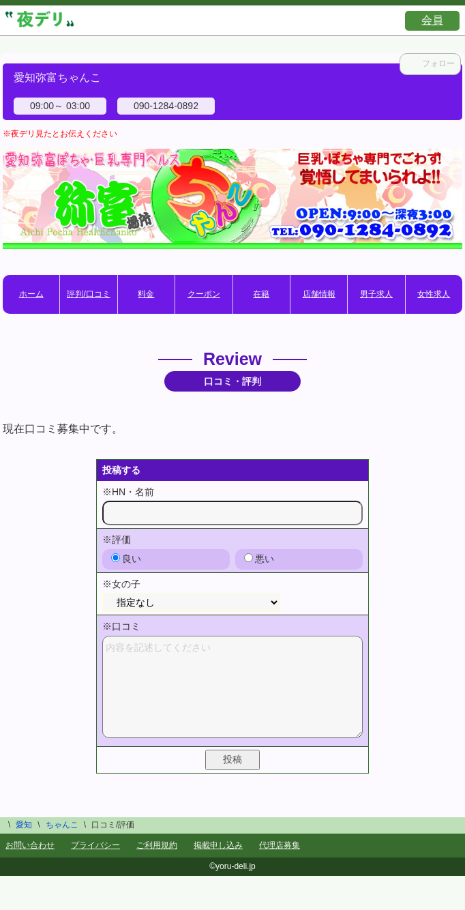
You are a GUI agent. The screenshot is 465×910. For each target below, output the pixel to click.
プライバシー (95, 845)
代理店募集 (279, 845)
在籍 (261, 294)
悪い (259, 558)
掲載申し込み (218, 845)
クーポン (204, 294)
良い (126, 558)
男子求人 (376, 294)
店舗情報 (319, 294)
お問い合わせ (30, 845)
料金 (146, 294)
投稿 (232, 759)
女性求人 (433, 294)
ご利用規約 (156, 845)
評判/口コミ (88, 294)
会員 (432, 20)
